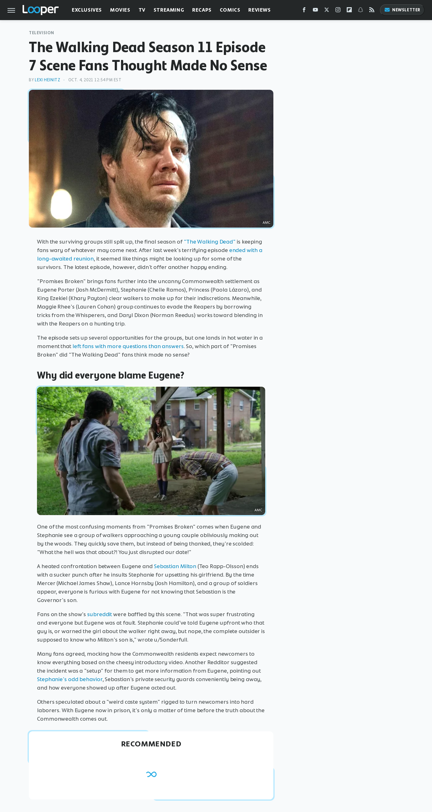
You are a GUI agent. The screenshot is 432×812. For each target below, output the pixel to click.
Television (41, 33)
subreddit (99, 614)
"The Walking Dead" (209, 241)
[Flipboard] (349, 11)
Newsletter (402, 10)
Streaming (169, 10)
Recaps (202, 10)
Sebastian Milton (175, 566)
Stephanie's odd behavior (70, 679)
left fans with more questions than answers (128, 346)
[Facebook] (304, 11)
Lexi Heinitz (47, 80)
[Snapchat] (360, 11)
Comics (230, 10)
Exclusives (87, 10)
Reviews (259, 10)
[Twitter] (327, 11)
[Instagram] (338, 11)
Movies (120, 10)
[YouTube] (315, 11)
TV (142, 10)
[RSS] (372, 11)
